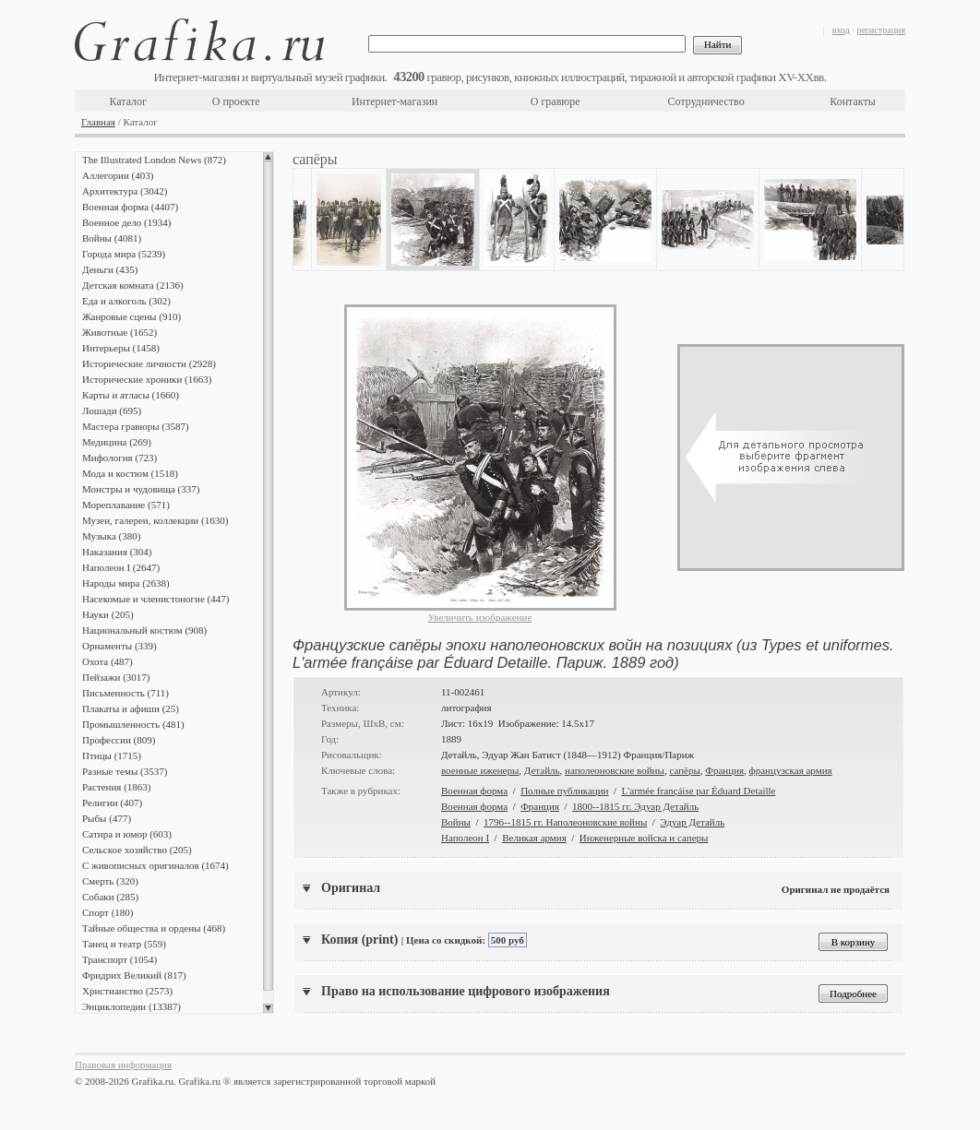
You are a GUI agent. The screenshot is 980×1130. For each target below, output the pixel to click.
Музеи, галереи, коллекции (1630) (155, 520)
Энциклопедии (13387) (131, 1006)
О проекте (236, 101)
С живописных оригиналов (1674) (155, 865)
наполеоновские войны (614, 770)
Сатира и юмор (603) (127, 833)
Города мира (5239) (123, 253)
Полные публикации (564, 790)
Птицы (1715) (111, 755)
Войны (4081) (111, 238)
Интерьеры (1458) (121, 347)
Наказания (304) (117, 551)
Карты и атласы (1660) (130, 394)
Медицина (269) (116, 441)
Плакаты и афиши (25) (130, 708)
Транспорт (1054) (119, 959)
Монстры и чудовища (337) (140, 488)
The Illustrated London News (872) (154, 159)
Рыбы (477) (106, 818)
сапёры (684, 770)
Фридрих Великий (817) (134, 975)
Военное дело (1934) (126, 222)
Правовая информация (123, 1064)
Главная (98, 121)
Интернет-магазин (394, 101)
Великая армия (534, 837)
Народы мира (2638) (126, 583)
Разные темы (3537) (124, 771)
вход (841, 30)
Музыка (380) (111, 535)
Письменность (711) (125, 692)
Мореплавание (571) (126, 504)
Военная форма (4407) (130, 206)
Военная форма (474, 790)
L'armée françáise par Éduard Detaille (699, 790)
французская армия (790, 770)
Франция (724, 770)
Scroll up (268, 156)
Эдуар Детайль (692, 821)
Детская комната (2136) (133, 285)
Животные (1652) (119, 332)
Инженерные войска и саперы (644, 837)
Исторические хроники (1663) (146, 379)
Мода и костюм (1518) (130, 473)
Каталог (128, 101)
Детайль (542, 770)
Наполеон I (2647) (121, 567)
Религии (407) (112, 802)
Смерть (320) (110, 880)
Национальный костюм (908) (144, 630)
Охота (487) (107, 661)
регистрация (880, 30)
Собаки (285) (110, 896)
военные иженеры (480, 770)
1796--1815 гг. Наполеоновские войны (565, 821)
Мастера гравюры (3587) (135, 426)
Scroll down (268, 1008)
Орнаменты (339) (119, 645)
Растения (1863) (116, 786)
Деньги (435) (109, 269)
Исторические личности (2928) (149, 363)
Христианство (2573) (127, 990)
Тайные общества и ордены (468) (153, 928)
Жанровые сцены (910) (131, 316)
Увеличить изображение (480, 617)
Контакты (853, 101)
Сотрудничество (706, 101)
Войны (456, 821)
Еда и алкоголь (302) (126, 300)
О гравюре (555, 101)
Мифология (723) (119, 457)
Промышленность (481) (133, 724)
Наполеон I (465, 837)
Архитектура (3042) (124, 190)
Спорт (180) (107, 912)
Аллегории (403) (117, 175)
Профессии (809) (118, 739)
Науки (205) (108, 614)
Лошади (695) (111, 410)
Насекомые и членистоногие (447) (155, 598)
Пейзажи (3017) (116, 677)
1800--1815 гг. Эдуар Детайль (635, 806)
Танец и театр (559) (124, 943)
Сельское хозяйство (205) (137, 849)
